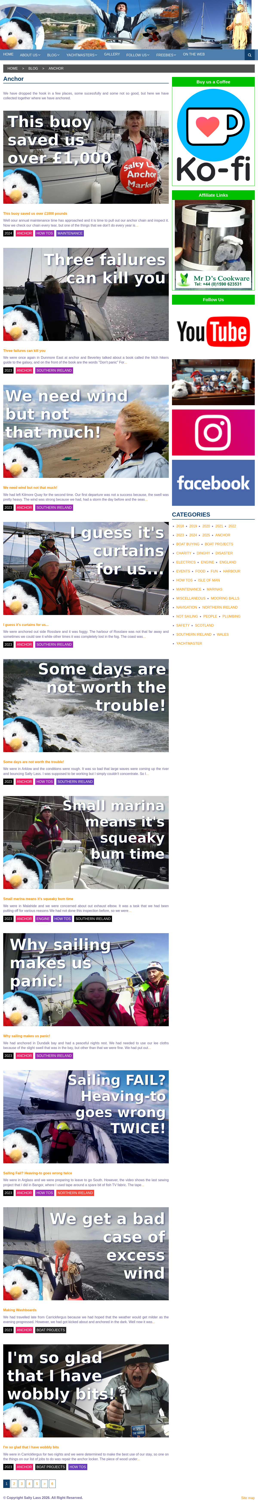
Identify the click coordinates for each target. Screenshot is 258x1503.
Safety (183, 625)
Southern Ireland (194, 634)
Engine (207, 562)
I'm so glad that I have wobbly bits (31, 1447)
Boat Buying (188, 544)
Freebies (166, 54)
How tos (184, 580)
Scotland (204, 625)
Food (200, 571)
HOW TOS (45, 233)
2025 (206, 535)
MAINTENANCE (70, 233)
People (210, 616)
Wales (223, 634)
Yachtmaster (189, 643)
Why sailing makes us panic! (26, 1036)
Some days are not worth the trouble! (33, 762)
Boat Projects (219, 544)
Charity (183, 553)
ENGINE (43, 919)
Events (183, 571)
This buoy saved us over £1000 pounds (35, 213)
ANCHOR (24, 233)
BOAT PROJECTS (51, 1330)
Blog (53, 54)
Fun (214, 571)
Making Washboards (20, 1310)
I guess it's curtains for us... (26, 625)
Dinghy (203, 553)
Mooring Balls (225, 598)
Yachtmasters (82, 54)
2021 (219, 526)
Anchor (222, 535)
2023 (8, 370)
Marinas (214, 589)
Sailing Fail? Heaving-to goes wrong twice (37, 1173)
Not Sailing (187, 616)
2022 (232, 526)
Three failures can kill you (24, 351)
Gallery (112, 54)
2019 (193, 526)
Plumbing (232, 616)
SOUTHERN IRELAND (54, 370)
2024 (8, 233)
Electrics (186, 562)
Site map (248, 1498)
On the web (194, 54)
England (228, 562)
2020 (206, 526)
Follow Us (138, 54)
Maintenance (188, 589)
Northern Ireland (220, 607)
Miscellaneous (191, 598)
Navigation (186, 607)
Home (8, 54)
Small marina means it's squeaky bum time (38, 899)
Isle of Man (209, 580)
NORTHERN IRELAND (75, 1193)
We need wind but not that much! (30, 487)
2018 (180, 526)
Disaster (224, 553)
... (136, 225)
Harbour (231, 571)
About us (30, 54)
